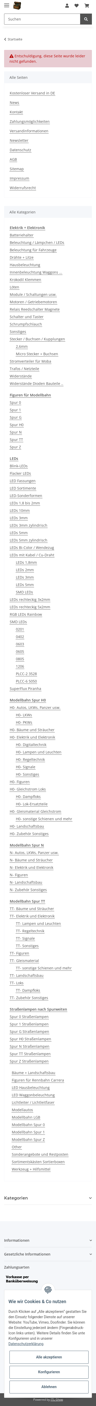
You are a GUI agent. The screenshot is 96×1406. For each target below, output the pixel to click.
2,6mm (22, 346)
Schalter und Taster (27, 316)
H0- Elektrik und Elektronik (32, 737)
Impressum (19, 178)
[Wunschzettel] (76, 6)
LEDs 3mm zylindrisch (28, 525)
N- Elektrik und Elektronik (31, 867)
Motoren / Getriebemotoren (33, 301)
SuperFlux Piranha (25, 688)
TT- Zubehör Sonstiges (29, 997)
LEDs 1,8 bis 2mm (25, 503)
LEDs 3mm (19, 517)
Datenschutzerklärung (25, 1344)
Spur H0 (17, 424)
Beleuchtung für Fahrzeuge (33, 249)
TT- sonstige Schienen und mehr (44, 968)
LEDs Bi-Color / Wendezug (32, 547)
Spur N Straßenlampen (29, 1046)
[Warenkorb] (87, 6)
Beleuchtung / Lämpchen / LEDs (37, 242)
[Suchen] (42, 19)
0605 (20, 651)
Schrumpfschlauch (26, 324)
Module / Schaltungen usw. (33, 294)
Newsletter (19, 140)
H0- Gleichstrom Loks (28, 789)
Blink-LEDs (19, 465)
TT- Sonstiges (27, 945)
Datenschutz (20, 149)
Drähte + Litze (22, 257)
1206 (20, 666)
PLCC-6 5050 (26, 681)
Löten (14, 287)
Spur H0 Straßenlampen (30, 1038)
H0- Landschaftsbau (27, 826)
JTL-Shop (57, 1399)
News (14, 102)
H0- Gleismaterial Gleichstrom (35, 811)
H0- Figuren (20, 781)
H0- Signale (25, 766)
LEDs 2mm (25, 569)
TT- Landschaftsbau (27, 975)
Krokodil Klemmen (25, 279)
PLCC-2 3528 (26, 673)
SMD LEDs (24, 592)
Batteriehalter (22, 235)
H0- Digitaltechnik (31, 744)
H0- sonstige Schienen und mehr (44, 818)
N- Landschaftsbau (26, 882)
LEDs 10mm (20, 510)
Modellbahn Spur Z (28, 1139)
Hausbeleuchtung (25, 264)
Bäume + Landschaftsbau (33, 1072)
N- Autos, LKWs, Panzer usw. (34, 852)
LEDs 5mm (19, 532)
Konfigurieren (49, 1372)
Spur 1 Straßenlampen (29, 1024)
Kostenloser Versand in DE (32, 93)
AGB (13, 159)
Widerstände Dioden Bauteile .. (36, 383)
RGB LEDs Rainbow (26, 614)
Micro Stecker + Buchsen (37, 353)
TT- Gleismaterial (24, 960)
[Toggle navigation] (6, 3)
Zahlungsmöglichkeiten (30, 121)
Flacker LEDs (20, 473)
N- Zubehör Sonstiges (28, 889)
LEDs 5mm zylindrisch (28, 540)
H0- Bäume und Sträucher (32, 729)
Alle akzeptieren (49, 1357)
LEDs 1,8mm (26, 562)
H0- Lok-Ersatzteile (32, 804)
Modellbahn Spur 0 (28, 1124)
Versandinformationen (29, 130)
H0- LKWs (24, 714)
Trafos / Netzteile (24, 368)
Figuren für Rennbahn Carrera (38, 1080)
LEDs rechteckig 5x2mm (30, 606)
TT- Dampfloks (28, 990)
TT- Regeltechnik (30, 930)
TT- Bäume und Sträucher (32, 908)
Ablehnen (49, 1387)
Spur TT (16, 439)
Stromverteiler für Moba (30, 361)
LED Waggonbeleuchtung (33, 1095)
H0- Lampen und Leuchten (38, 752)
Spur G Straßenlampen (29, 1031)
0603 (20, 644)
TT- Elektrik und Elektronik (32, 916)
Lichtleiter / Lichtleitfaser (33, 1102)
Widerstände (21, 376)
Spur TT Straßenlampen (30, 1053)
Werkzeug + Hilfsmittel (31, 1169)
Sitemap (17, 168)
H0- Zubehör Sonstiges (29, 833)
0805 (20, 658)
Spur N (16, 432)
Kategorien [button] (16, 1198)
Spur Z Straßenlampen (29, 1061)
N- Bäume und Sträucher (31, 860)
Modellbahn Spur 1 (28, 1132)
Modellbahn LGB (26, 1117)
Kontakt (16, 112)
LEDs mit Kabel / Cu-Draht (32, 555)
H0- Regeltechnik (30, 759)
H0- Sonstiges (27, 774)
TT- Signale (25, 938)
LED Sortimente (23, 488)
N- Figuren (19, 874)
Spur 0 (15, 402)
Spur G (16, 417)
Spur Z (15, 447)
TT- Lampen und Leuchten (38, 923)
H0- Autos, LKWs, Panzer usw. (35, 707)
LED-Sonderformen (26, 495)
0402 (20, 636)
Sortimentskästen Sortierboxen (38, 1161)
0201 (20, 629)
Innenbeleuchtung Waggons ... (36, 272)
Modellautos (22, 1109)
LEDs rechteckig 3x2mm (30, 599)
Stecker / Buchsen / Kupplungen (37, 339)
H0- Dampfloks (28, 796)
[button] (67, 6)
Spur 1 (15, 409)
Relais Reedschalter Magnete (35, 309)
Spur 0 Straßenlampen (29, 1016)
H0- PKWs (24, 722)
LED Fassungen (23, 480)
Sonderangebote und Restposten (40, 1154)
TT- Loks (17, 982)
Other (17, 1146)
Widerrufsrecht (23, 187)
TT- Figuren (19, 953)
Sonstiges (18, 331)
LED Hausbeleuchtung (31, 1087)
